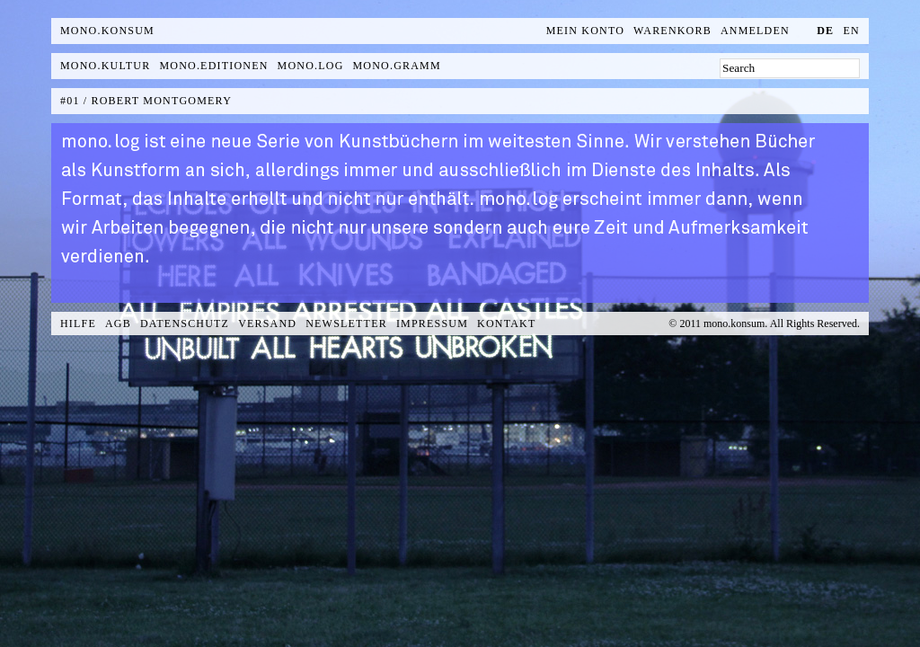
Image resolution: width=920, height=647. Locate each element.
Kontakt (506, 323)
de (825, 30)
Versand (267, 323)
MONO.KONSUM (107, 30)
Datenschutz (184, 323)
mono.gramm (397, 65)
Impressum (432, 323)
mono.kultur (105, 65)
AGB (118, 323)
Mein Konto (585, 30)
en (852, 30)
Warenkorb (672, 30)
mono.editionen (213, 65)
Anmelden (755, 30)
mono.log (311, 65)
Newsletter (346, 323)
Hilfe (78, 323)
